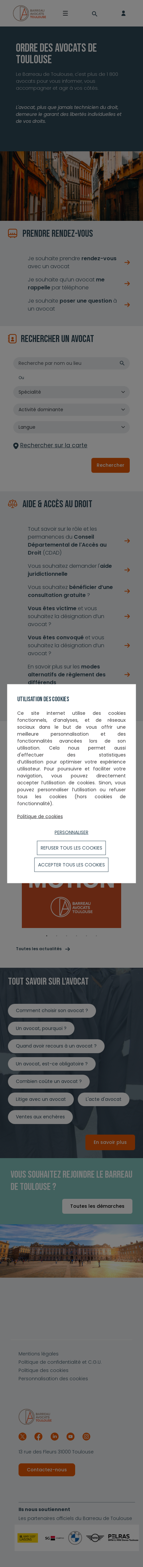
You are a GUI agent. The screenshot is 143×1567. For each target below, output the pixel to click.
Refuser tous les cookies (71, 847)
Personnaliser (71, 832)
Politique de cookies (40, 816)
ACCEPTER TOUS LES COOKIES (71, 864)
